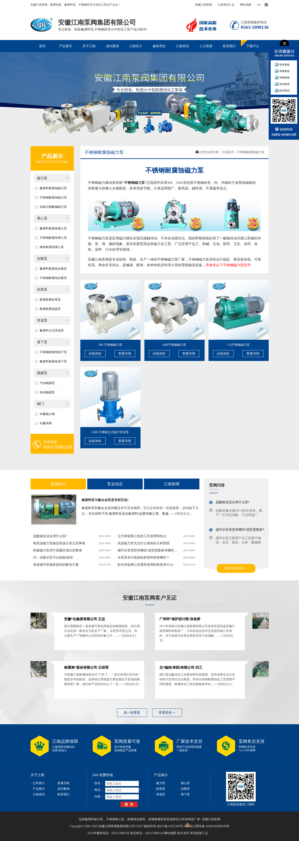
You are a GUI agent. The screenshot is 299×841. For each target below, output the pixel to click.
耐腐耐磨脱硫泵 (50, 309)
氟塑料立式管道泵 (52, 330)
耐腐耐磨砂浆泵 (50, 299)
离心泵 (42, 218)
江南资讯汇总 (226, 4)
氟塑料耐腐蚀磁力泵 (53, 188)
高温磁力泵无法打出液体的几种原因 (144, 543)
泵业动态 (115, 484)
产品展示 (65, 46)
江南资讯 (182, 46)
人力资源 (205, 46)
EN (259, 4)
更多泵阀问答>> (236, 568)
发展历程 (63, 783)
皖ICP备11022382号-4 (171, 826)
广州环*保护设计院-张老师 (179, 619)
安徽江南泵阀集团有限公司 (41, 24)
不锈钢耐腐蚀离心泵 (53, 237)
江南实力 (135, 46)
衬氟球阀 (46, 423)
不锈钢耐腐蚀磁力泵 (53, 197)
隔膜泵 (42, 373)
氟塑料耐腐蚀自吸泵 (53, 268)
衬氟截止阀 (47, 414)
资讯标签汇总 (199, 833)
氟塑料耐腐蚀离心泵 (53, 228)
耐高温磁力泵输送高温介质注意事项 (59, 543)
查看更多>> (167, 712)
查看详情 (124, 353)
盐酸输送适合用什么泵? (50, 536)
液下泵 (42, 342)
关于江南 (88, 46)
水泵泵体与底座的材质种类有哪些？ (144, 557)
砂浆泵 (42, 289)
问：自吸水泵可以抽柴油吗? (53, 557)
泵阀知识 (58, 484)
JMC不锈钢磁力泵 (110, 344)
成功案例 (112, 46)
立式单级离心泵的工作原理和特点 (142, 536)
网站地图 (245, 4)
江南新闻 (171, 484)
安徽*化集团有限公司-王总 (84, 619)
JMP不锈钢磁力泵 (174, 344)
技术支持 (183, 833)
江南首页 (228, 152)
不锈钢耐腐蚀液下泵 (53, 352)
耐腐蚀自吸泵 (136, 819)
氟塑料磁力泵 (94, 819)
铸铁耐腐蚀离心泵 (52, 247)
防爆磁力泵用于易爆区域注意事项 (57, 550)
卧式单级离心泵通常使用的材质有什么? (146, 564)
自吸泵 (42, 258)
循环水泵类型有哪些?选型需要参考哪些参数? (150, 550)
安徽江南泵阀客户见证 (150, 598)
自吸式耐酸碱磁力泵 (53, 206)
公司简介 (39, 783)
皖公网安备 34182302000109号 (207, 825)
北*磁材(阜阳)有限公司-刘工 (181, 667)
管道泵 (42, 320)
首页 (42, 46)
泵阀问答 (217, 485)
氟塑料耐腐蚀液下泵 (53, 361)
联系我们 (229, 46)
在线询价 (95, 353)
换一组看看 (132, 712)
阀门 (40, 404)
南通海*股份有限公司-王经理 (86, 667)
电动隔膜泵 (47, 392)
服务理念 (159, 46)
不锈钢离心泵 (115, 819)
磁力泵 (42, 178)
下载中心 (252, 46)
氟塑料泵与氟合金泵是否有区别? (105, 500)
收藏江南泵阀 (203, 4)
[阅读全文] (183, 513)
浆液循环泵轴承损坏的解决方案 (56, 564)
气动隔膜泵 (47, 383)
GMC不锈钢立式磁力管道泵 (110, 432)
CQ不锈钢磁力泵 (238, 344)
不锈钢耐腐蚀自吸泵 (53, 278)
